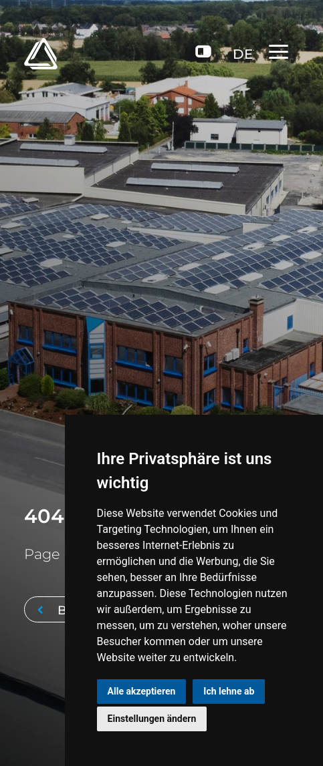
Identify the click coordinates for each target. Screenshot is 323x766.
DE (243, 54)
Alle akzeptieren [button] (142, 691)
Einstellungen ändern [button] (152, 718)
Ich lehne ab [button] (228, 691)
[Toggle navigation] (284, 51)
